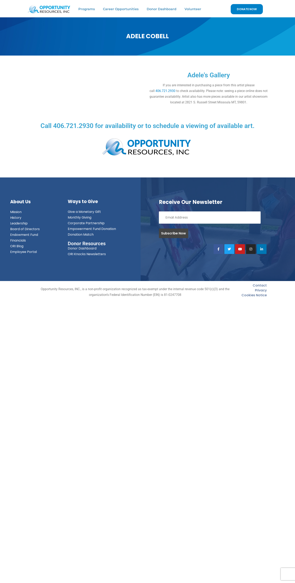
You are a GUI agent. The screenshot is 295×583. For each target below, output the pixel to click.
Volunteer (193, 9)
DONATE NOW (247, 9)
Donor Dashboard (161, 9)
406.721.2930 (165, 91)
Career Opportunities (121, 9)
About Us (20, 202)
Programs (86, 9)
